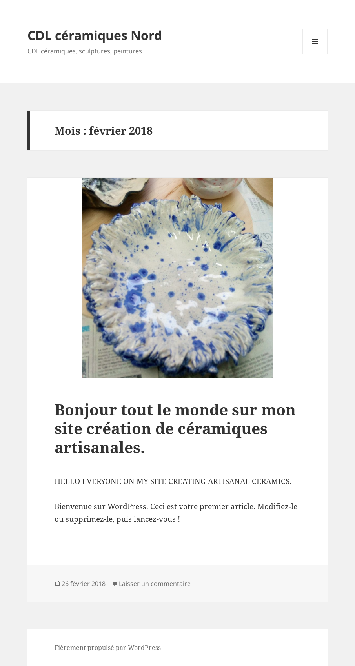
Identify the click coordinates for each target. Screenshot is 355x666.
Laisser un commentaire (155, 583)
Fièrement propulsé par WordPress (108, 647)
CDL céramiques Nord (94, 35)
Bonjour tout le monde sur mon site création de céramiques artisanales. (175, 428)
